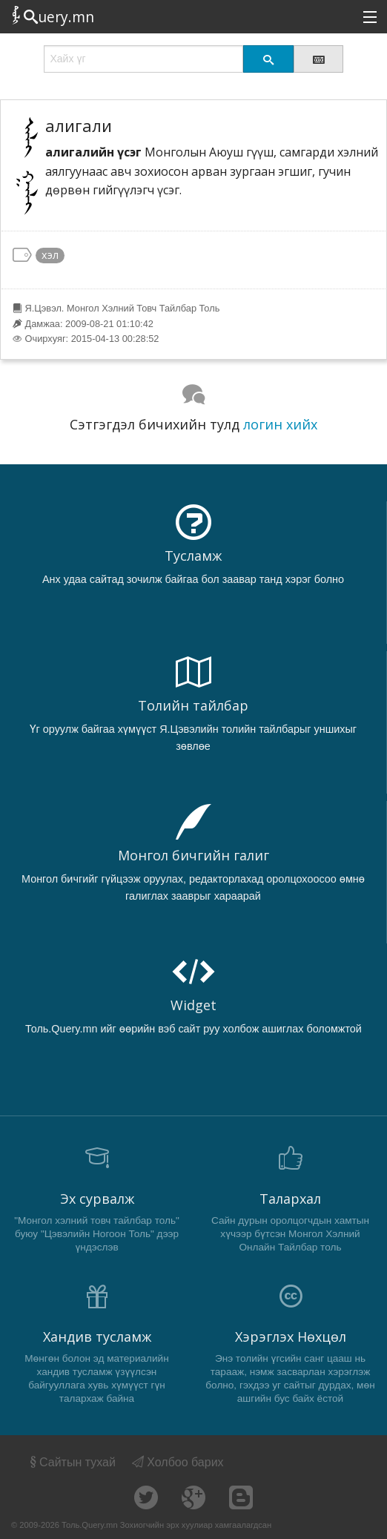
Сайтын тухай (71, 1462)
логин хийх (280, 424)
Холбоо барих (178, 1462)
